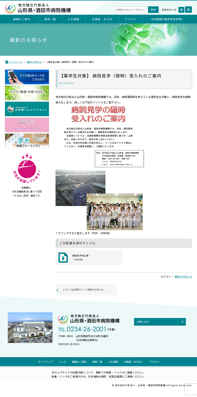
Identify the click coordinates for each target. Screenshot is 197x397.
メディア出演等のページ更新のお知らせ (85, 295)
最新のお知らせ (183, 282)
